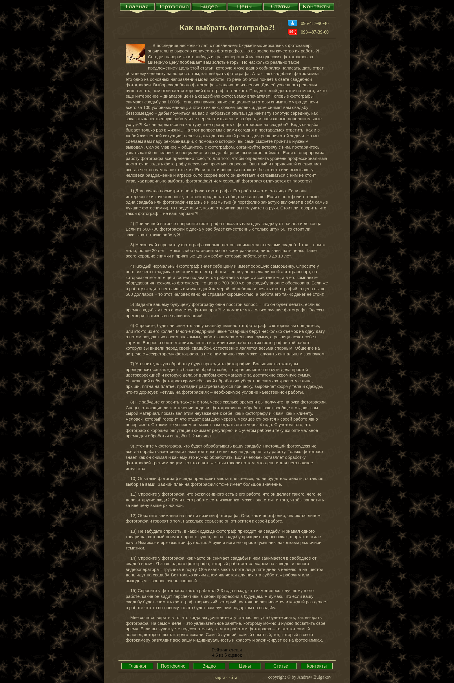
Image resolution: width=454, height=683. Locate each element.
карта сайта (226, 677)
